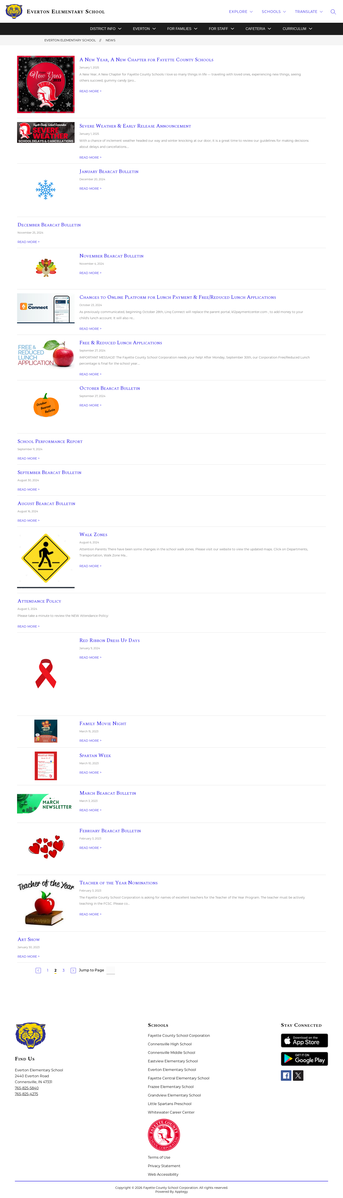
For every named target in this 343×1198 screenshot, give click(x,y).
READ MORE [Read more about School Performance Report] (29, 458)
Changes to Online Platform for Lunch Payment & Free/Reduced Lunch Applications (177, 297)
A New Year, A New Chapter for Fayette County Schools (146, 60)
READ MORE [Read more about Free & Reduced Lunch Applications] (90, 374)
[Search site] (333, 11)
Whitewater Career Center (171, 1112)
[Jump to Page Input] (110, 970)
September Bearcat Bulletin (49, 472)
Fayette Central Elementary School (178, 1078)
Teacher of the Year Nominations (118, 883)
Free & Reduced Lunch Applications (120, 343)
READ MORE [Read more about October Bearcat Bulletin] (90, 405)
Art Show (29, 939)
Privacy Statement (164, 1166)
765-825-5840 (27, 1088)
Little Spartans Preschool (169, 1104)
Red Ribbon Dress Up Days (109, 640)
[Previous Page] (38, 970)
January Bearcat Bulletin (108, 171)
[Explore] (241, 11)
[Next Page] (73, 970)
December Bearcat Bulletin (49, 225)
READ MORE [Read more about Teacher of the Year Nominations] (90, 914)
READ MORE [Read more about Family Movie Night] (90, 741)
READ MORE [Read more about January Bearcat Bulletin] (90, 189)
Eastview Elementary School (173, 1061)
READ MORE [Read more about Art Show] (29, 956)
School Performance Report (50, 441)
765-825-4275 (26, 1094)
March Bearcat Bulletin (107, 793)
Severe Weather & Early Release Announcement (135, 126)
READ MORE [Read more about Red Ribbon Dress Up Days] (90, 657)
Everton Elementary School (70, 40)
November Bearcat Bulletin (111, 256)
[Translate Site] (309, 11)
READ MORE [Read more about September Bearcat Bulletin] (29, 489)
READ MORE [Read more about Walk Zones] (90, 566)
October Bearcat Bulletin (109, 388)
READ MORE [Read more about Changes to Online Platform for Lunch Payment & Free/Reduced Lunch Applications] (90, 329)
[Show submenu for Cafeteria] (255, 28)
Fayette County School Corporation (179, 1036)
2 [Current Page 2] (55, 970)
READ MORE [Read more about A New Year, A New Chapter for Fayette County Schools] (90, 91)
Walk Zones (93, 535)
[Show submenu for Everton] (141, 28)
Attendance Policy (39, 601)
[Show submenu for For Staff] (218, 28)
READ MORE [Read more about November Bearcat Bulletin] (90, 273)
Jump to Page (91, 970)
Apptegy (181, 1192)
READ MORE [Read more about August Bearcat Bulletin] (29, 521)
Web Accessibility (163, 1174)
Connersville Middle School (171, 1053)
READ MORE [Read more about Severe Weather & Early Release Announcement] (90, 157)
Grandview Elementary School (174, 1095)
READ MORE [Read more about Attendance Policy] (29, 626)
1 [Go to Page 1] (47, 970)
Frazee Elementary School (171, 1087)
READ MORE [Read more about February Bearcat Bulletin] (90, 848)
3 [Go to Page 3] (64, 970)
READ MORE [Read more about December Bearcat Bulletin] (29, 242)
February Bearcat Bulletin (110, 831)
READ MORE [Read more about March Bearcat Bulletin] (90, 810)
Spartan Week (95, 755)
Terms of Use (159, 1157)
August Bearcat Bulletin (46, 503)
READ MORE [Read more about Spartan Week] (90, 773)
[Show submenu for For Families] (179, 28)
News (111, 40)
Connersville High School (170, 1044)
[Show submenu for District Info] (103, 28)
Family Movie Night (102, 724)
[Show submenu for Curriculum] (294, 28)
